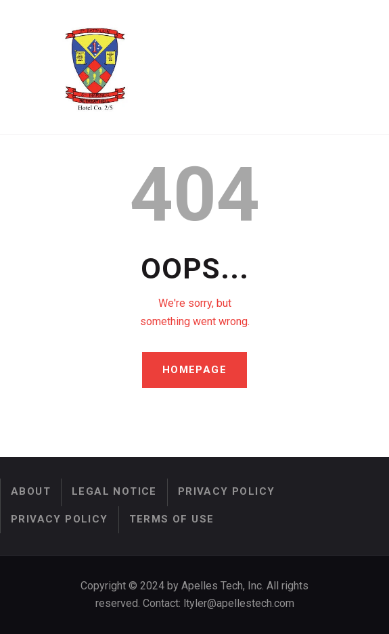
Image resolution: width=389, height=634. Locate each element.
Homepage (194, 370)
